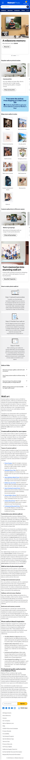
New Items (10, 10)
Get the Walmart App (8, 739)
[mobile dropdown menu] (3, 2)
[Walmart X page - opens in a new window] (6, 708)
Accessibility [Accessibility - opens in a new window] (6, 733)
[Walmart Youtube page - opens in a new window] (12, 708)
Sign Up (22, 703)
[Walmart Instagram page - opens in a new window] (15, 708)
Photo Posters (8, 463)
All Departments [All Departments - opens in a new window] (7, 713)
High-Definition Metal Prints (11, 477)
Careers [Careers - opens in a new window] (5, 718)
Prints (27, 10)
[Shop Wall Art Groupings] (13, 78)
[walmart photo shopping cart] (26, 2)
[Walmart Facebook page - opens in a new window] (3, 708)
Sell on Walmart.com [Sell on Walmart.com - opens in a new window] (8, 723)
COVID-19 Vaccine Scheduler (10, 728)
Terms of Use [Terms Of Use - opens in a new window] (6, 741)
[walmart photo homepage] (14, 2)
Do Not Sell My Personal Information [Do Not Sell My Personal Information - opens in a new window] (12, 752)
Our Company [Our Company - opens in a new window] (6, 720)
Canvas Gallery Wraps (10, 495)
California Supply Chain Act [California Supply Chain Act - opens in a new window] (10, 749)
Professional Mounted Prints (12, 506)
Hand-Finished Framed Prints (12, 488)
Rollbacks (3, 10)
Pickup (23, 10)
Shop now (6, 46)
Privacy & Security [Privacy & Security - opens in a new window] (7, 744)
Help (4, 726)
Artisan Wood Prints (9, 500)
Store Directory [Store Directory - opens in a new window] (7, 715)
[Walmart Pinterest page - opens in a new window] (9, 708)
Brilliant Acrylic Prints (10, 482)
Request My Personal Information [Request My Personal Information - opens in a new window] (11, 754)
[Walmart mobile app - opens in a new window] (22, 708)
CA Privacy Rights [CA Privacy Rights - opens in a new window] (7, 746)
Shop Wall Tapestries (10, 279)
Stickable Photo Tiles (10, 470)
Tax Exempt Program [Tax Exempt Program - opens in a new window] (8, 736)
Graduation (17, 10)
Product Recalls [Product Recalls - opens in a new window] (7, 731)
